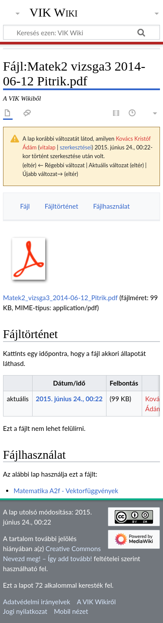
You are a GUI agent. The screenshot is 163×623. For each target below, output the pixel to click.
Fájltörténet (61, 206)
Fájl (25, 206)
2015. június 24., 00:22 (69, 399)
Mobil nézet (71, 611)
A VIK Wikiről (96, 602)
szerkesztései (75, 147)
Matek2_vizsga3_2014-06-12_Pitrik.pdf (60, 297)
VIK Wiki (54, 13)
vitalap (48, 147)
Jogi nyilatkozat (25, 611)
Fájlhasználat (111, 206)
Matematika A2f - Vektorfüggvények (65, 490)
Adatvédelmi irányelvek (36, 602)
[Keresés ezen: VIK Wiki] (81, 32)
